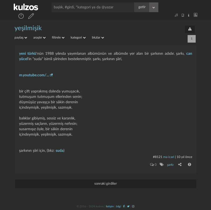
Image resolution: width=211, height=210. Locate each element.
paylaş (21, 37)
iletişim (110, 206)
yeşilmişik (28, 28)
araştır (39, 37)
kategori (78, 37)
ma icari (168, 157)
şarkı (170, 164)
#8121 (157, 157)
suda (59, 151)
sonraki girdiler (105, 183)
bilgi (118, 206)
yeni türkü (27, 54)
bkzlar (98, 37)
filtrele (58, 37)
